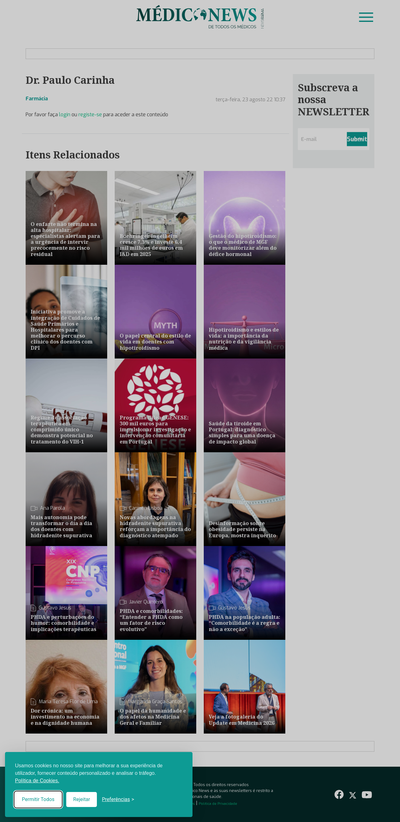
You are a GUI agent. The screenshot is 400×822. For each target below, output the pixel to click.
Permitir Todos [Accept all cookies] (38, 799)
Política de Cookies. (37, 780)
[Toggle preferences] (118, 799)
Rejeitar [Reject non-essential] (81, 799)
